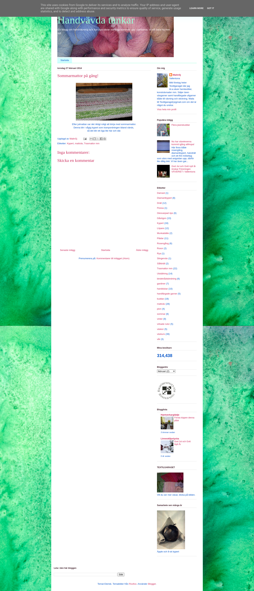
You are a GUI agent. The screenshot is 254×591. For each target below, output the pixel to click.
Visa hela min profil (166, 109)
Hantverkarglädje (170, 414)
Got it (210, 8)
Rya (159, 253)
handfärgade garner (167, 293)
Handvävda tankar (96, 20)
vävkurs (161, 334)
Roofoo (133, 584)
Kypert (70, 143)
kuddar (160, 298)
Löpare (160, 228)
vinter (160, 319)
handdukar (162, 288)
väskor (160, 329)
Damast (161, 193)
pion (159, 308)
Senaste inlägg (67, 250)
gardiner (161, 283)
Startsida (65, 60)
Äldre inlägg (142, 250)
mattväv (79, 143)
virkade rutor (163, 324)
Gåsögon (161, 218)
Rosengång (163, 243)
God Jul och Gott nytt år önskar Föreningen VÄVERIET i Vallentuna (183, 169)
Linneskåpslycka (170, 438)
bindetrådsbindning (166, 278)
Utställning (162, 273)
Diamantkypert (164, 198)
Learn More (196, 8)
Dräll (159, 203)
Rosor (160, 248)
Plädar (160, 238)
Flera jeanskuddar (180, 125)
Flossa (160, 208)
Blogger (152, 584)
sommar (161, 314)
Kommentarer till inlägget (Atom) (112, 258)
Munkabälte (163, 233)
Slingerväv (162, 258)
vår (158, 339)
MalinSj (177, 75)
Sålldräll (161, 263)
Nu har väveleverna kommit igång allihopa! (182, 143)
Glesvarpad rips (165, 213)
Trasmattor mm (91, 143)
